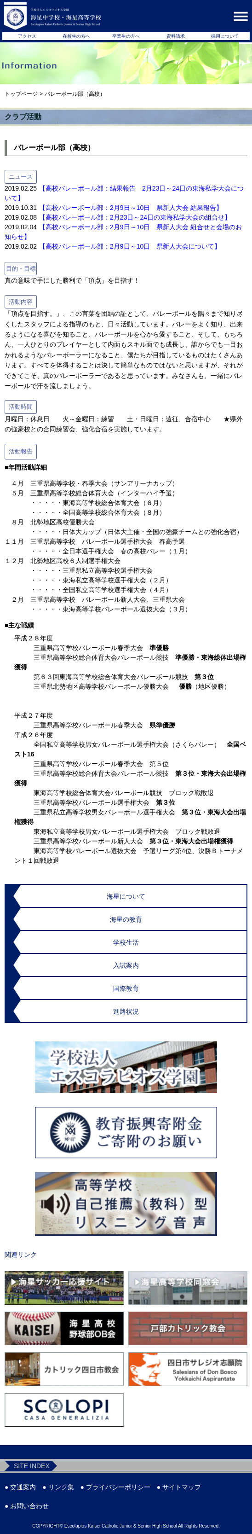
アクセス (27, 36)
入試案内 (126, 965)
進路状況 (126, 1011)
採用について (225, 36)
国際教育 (126, 988)
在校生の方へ (76, 36)
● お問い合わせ (27, 1506)
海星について (126, 896)
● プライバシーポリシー (115, 1487)
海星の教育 (126, 919)
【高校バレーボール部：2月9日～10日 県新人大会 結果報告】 (131, 207)
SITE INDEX (32, 1466)
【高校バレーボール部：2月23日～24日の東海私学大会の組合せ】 (135, 217)
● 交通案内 (20, 1487)
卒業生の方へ (126, 36)
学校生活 (126, 942)
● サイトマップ (179, 1487)
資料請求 (175, 36)
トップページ (21, 94)
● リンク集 (58, 1487)
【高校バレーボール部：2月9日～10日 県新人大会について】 (130, 246)
